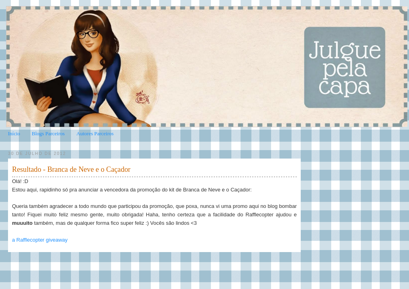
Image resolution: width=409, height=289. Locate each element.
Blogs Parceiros (48, 133)
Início (14, 133)
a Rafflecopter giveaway (40, 240)
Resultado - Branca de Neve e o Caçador (71, 169)
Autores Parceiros (95, 133)
